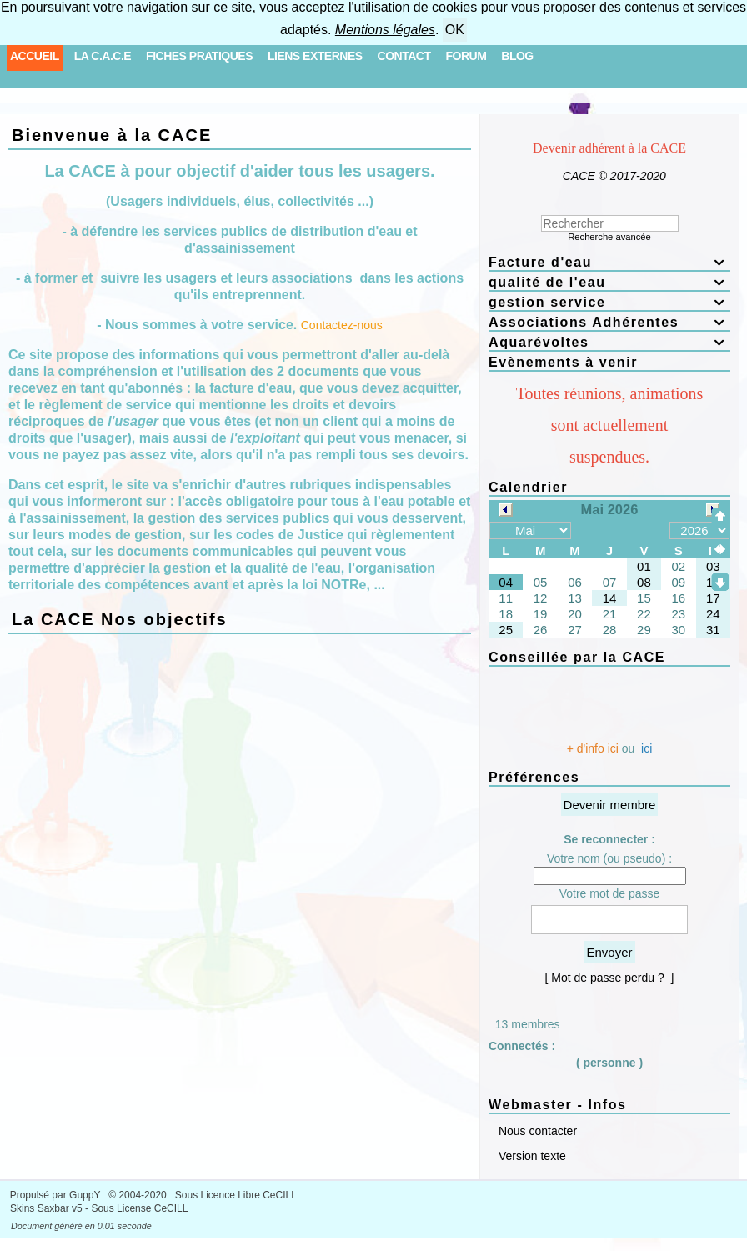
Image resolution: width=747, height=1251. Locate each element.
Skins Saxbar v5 (46, 1208)
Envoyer (609, 952)
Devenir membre (610, 805)
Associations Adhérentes (609, 322)
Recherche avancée (609, 237)
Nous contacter (536, 1131)
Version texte (530, 1156)
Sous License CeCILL (139, 1208)
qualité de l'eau (609, 282)
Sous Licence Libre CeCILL (237, 1195)
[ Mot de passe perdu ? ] (609, 977)
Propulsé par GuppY (56, 1195)
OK (454, 30)
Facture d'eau (609, 262)
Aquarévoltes (609, 342)
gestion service (609, 302)
